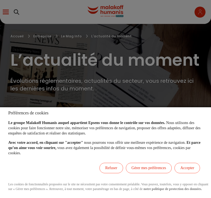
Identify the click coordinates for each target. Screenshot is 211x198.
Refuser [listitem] (111, 168)
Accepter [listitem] (187, 168)
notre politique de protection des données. (172, 189)
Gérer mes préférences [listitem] (149, 168)
